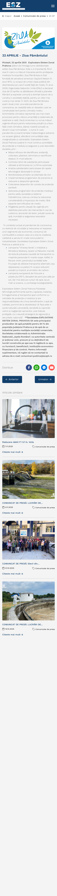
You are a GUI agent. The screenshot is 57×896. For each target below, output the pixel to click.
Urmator (44, 379)
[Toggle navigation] (53, 6)
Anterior (12, 379)
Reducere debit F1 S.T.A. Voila (18, 442)
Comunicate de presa (34, 16)
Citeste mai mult (12, 452)
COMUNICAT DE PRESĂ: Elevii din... (20, 563)
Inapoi (8, 16)
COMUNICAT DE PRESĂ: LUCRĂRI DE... (22, 503)
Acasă (17, 16)
